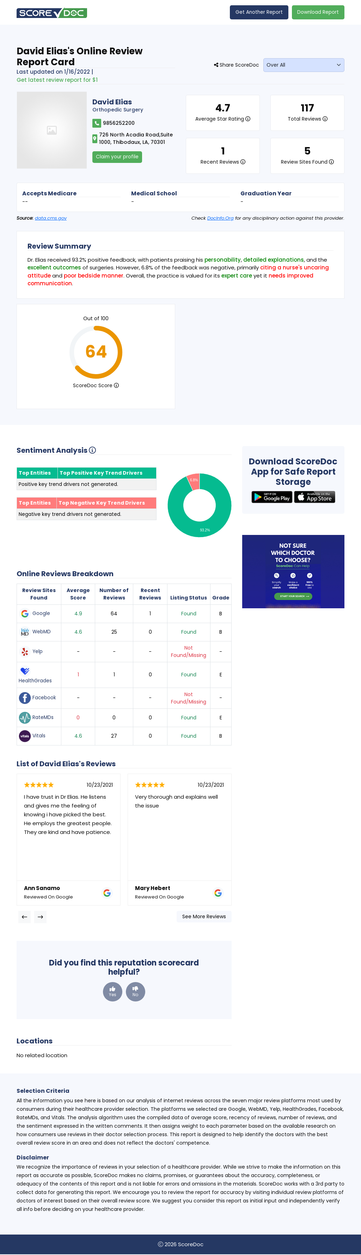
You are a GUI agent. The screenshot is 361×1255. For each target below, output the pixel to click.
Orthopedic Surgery (117, 110)
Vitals (32, 736)
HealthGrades (35, 675)
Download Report (318, 12)
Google (34, 614)
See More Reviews (204, 916)
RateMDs (36, 718)
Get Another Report (258, 12)
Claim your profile (118, 157)
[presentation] (24, 917)
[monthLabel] (303, 65)
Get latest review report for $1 (57, 80)
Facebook (37, 699)
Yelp (31, 652)
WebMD (35, 632)
